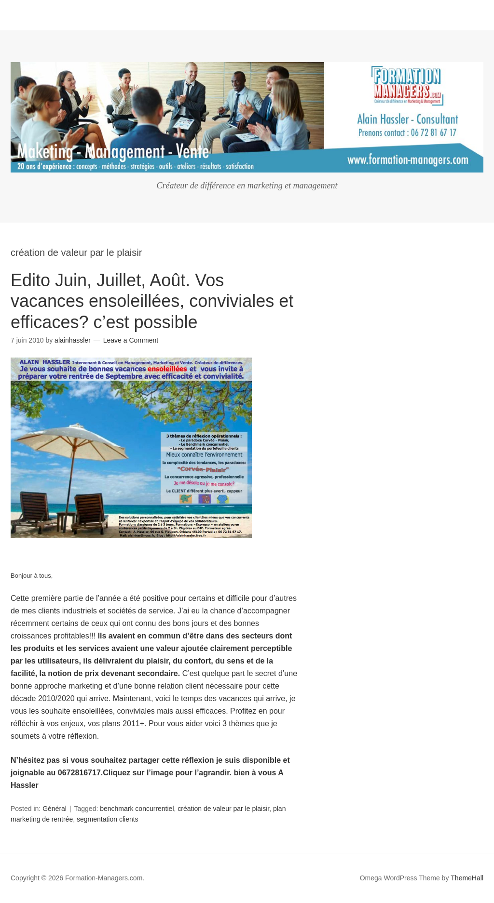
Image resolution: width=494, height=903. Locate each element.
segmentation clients (107, 819)
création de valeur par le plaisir (223, 808)
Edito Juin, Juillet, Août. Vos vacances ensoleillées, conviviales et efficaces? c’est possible (152, 301)
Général (54, 808)
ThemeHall (467, 878)
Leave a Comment (130, 340)
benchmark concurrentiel (137, 808)
